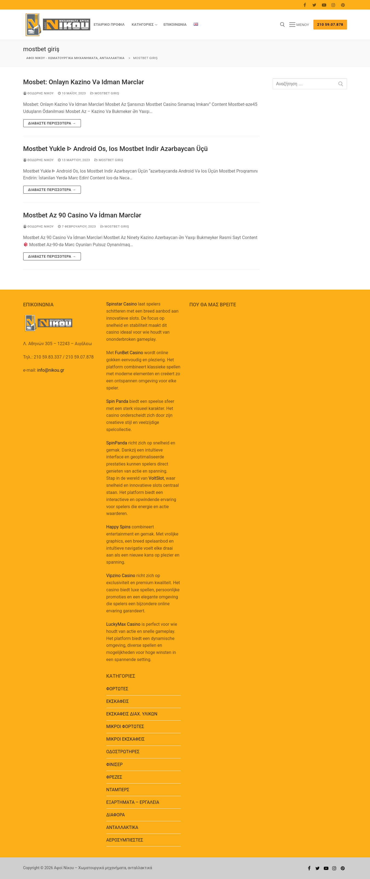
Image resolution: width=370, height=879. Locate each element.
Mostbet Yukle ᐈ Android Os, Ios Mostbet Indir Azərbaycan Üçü (115, 149)
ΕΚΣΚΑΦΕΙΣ (117, 701)
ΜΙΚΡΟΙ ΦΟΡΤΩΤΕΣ (125, 726)
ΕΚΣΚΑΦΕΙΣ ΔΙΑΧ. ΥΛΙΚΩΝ (132, 714)
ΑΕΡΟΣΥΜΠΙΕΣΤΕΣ (124, 840)
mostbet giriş (104, 93)
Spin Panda (117, 401)
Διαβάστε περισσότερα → (52, 123)
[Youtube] (324, 5)
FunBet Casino (129, 352)
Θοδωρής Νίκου (38, 93)
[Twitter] (314, 5)
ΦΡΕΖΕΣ (114, 777)
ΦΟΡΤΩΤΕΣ (117, 688)
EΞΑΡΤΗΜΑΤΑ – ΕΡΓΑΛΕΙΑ (132, 802)
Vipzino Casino (120, 575)
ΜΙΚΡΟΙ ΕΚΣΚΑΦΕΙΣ (125, 739)
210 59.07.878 (330, 24)
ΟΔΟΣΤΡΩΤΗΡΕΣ (123, 751)
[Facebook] (305, 5)
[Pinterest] (343, 5)
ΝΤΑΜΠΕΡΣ (118, 789)
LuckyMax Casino (123, 624)
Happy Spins (118, 526)
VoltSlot (156, 478)
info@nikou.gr (50, 370)
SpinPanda (116, 443)
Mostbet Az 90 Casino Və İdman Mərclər (82, 215)
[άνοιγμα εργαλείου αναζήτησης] (282, 24)
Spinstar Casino (121, 304)
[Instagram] (333, 5)
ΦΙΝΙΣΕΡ (114, 764)
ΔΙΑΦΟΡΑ (115, 814)
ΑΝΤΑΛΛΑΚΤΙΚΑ (122, 827)
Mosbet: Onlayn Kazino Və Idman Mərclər (83, 82)
